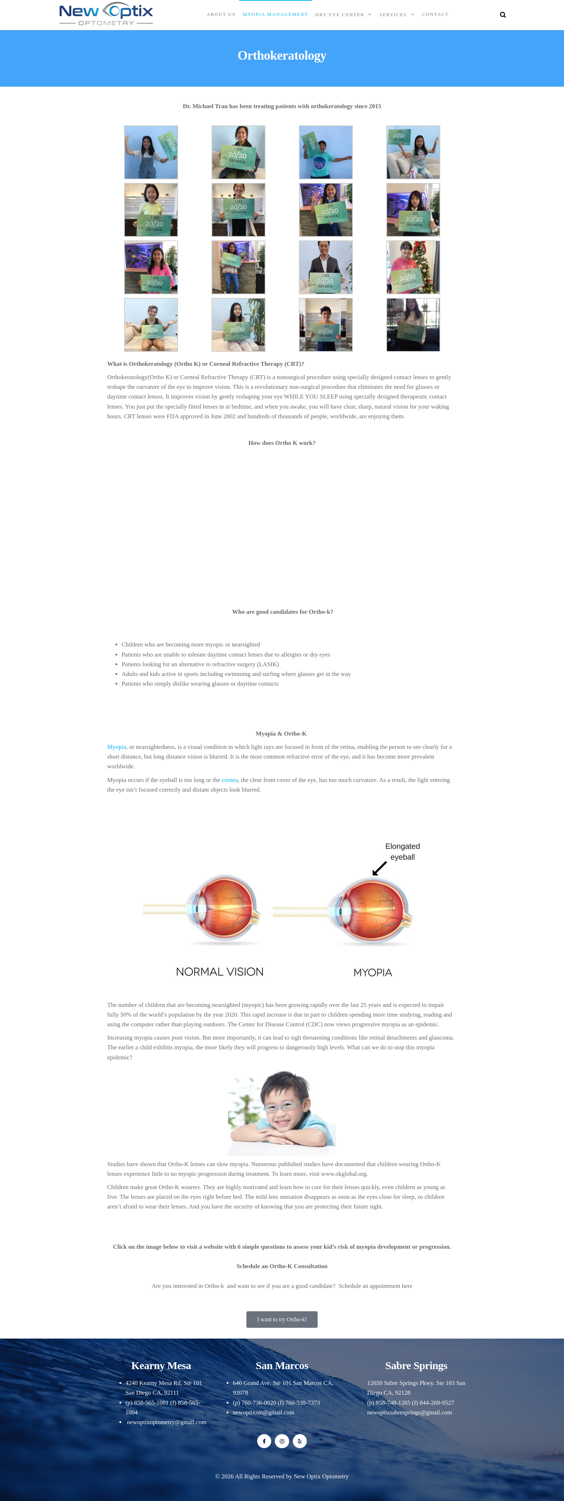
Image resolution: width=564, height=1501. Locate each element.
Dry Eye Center (340, 14)
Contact (435, 14)
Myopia (116, 746)
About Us (220, 14)
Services (393, 14)
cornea (230, 780)
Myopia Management (275, 14)
